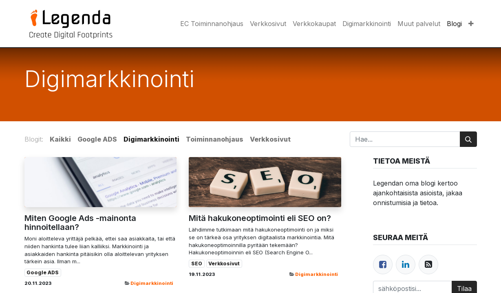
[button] (471, 23)
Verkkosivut (224, 263)
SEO (196, 263)
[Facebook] (383, 264)
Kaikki (60, 139)
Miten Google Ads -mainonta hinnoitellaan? (80, 223)
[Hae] (468, 139)
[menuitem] (212, 23)
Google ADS (42, 272)
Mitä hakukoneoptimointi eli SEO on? (260, 218)
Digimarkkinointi (151, 283)
